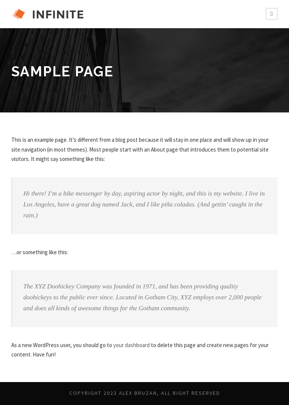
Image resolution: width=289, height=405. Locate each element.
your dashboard (141, 345)
